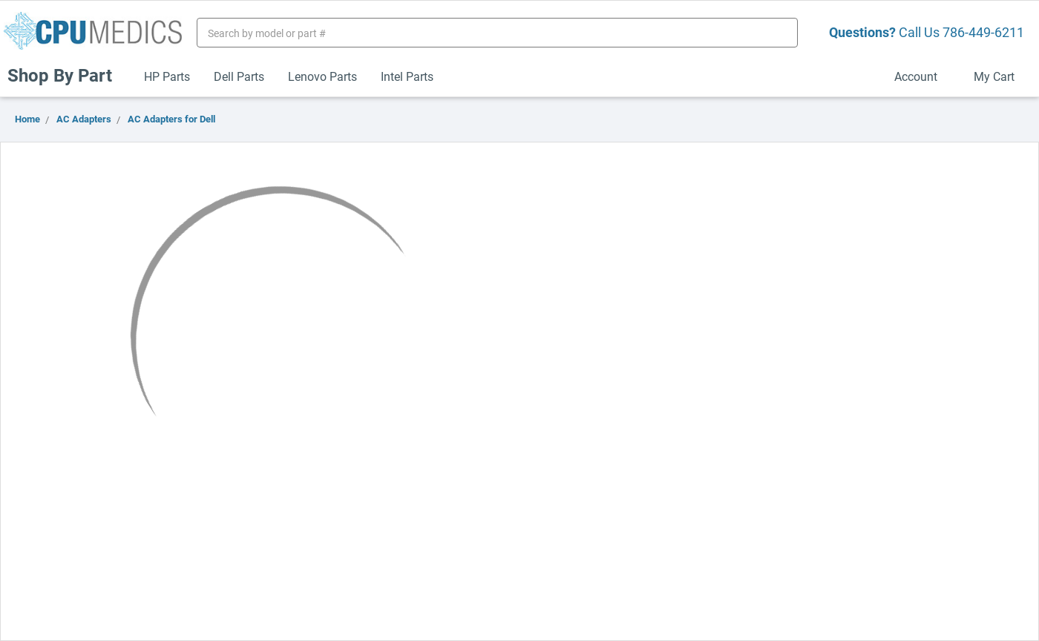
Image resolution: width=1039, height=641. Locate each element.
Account (922, 76)
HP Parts (167, 76)
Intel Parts (407, 76)
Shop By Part (66, 75)
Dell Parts (239, 76)
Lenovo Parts (322, 76)
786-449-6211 (983, 32)
